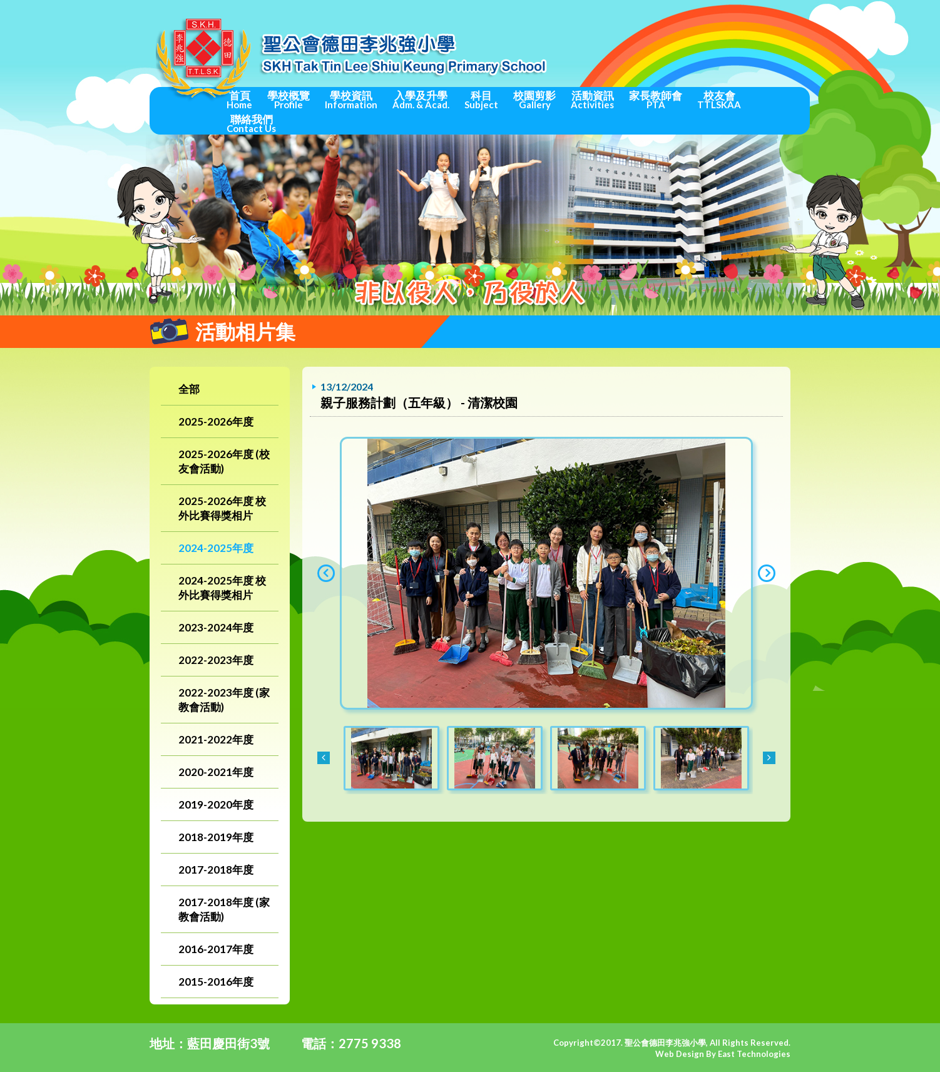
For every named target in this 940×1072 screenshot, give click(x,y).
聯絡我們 (251, 123)
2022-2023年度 (215, 659)
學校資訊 (351, 99)
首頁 (239, 99)
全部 (189, 389)
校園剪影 (534, 99)
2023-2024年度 (215, 627)
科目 (481, 99)
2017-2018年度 (215, 869)
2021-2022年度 (215, 739)
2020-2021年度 (215, 771)
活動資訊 (592, 99)
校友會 (719, 99)
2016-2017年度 (215, 949)
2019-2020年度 (215, 804)
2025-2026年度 (215, 421)
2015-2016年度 (215, 981)
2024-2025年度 (215, 547)
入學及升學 (420, 99)
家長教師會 (655, 99)
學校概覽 (288, 99)
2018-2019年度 (215, 837)
